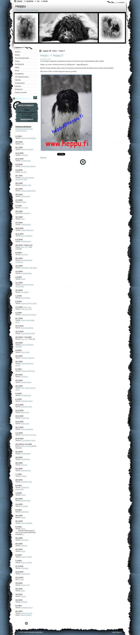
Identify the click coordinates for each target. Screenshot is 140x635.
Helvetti (23, 476)
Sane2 (23, 596)
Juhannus (24, 377)
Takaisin (43, 157)
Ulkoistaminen (26, 241)
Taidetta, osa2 (26, 185)
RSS (38, 1)
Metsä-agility (25, 196)
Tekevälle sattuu (27, 401)
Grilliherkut (25, 512)
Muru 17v (24, 247)
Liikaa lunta (25, 423)
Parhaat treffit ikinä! (28, 371)
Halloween (25, 568)
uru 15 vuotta (26, 446)
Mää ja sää (25, 412)
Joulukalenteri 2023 (28, 333)
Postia (23, 495)
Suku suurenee (26, 309)
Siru (22, 144)
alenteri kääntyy (27, 328)
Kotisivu (46, 51)
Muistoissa (26, 213)
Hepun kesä (25, 585)
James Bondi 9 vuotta (28, 303)
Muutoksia (24, 540)
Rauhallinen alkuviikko (29, 268)
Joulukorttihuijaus (27, 230)
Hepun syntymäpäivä (28, 138)
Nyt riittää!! (25, 292)
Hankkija (24, 602)
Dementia (24, 254)
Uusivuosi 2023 (26, 407)
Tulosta (45, 1)
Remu (23, 279)
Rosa (23, 591)
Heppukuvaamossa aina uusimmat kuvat (24, 130)
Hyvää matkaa (26, 382)
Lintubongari (25, 574)
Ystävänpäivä (26, 224)
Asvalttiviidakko (26, 273)
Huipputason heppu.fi (28, 315)
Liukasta (24, 546)
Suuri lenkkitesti (26, 236)
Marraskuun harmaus (28, 435)
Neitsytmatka (25, 500)
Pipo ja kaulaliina (27, 429)
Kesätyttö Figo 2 (27, 607)
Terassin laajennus (27, 358)
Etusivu (19, 1)
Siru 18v (23, 172)
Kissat (21, 579)
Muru (23, 219)
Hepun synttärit (26, 557)
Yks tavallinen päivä (28, 440)
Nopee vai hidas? (27, 149)
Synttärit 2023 (26, 395)
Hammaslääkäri (26, 523)
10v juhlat (24, 208)
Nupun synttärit (26, 562)
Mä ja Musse (25, 298)
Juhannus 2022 (26, 482)
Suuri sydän (25, 352)
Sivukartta (29, 1)
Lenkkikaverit (25, 454)
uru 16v (24, 339)
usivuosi (25, 155)
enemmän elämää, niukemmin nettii (24, 178)
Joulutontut (25, 418)
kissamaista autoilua (28, 166)
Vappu (23, 517)
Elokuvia (24, 465)
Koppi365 (24, 506)
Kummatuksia (26, 470)
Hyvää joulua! (26, 161)
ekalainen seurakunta (22, 488)
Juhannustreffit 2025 (28, 191)
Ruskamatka (25, 459)
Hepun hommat (26, 613)
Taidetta (23, 202)
